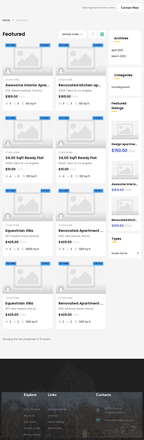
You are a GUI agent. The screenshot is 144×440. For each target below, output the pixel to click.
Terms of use (32, 428)
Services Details (57, 409)
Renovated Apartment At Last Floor (81, 230)
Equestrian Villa (19, 230)
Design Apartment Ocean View (125, 144)
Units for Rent (32, 409)
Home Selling (56, 422)
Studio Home (12, 79)
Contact (53, 415)
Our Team (30, 422)
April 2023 (117, 50)
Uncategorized (120, 87)
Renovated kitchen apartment (81, 85)
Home (6, 20)
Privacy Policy (32, 434)
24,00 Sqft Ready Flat (24, 158)
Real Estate (54, 428)
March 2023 (119, 56)
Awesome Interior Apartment (27, 85)
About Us (29, 415)
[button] (130, 8)
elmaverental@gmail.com (26, 70)
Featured (10, 45)
